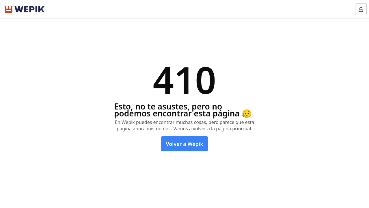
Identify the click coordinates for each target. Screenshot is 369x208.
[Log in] (361, 9)
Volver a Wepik (184, 143)
